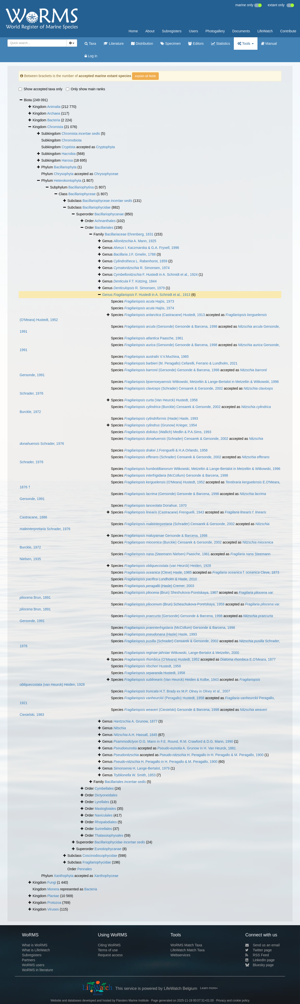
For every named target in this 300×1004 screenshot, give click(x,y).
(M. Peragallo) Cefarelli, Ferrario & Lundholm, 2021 (181, 363)
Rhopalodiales (106, 822)
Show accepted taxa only (40, 89)
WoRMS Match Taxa (186, 945)
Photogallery (215, 31)
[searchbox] (36, 43)
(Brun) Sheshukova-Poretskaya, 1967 (171, 592)
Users (193, 31)
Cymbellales (104, 788)
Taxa (90, 44)
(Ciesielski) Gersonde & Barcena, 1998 (171, 710)
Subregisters (172, 31)
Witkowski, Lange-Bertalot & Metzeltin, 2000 (181, 653)
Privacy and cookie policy (233, 1000)
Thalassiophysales (109, 835)
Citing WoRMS (109, 945)
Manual (269, 44)
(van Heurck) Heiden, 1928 (167, 566)
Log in (91, 56)
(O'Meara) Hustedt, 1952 (164, 482)
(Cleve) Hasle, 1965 (158, 572)
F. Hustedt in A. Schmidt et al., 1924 (155, 274)
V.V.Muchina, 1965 (156, 357)
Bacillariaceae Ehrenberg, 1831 (129, 234)
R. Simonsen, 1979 (139, 288)
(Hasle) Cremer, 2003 (159, 586)
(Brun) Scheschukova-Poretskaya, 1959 (174, 604)
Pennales (84, 869)
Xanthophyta (64, 876)
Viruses (53, 909)
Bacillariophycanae (109, 214)
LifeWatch (265, 31)
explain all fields (145, 76)
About (149, 31)
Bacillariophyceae (82, 194)
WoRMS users (33, 965)
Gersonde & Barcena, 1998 (165, 536)
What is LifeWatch (36, 950)
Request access (110, 955)
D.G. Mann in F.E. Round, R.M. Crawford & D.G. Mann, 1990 (173, 741)
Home (133, 31)
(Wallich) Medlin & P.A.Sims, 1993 (167, 432)
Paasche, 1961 (153, 338)
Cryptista (68, 147)
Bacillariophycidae (97, 207)
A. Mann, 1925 (134, 241)
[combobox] (37, 43)
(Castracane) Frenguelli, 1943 (164, 512)
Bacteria (53, 120)
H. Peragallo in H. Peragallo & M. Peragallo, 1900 (211, 755)
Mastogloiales (105, 809)
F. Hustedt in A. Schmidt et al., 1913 (151, 295)
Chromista (55, 127)
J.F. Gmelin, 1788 (134, 254)
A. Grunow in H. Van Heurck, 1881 (196, 748)
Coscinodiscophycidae (100, 856)
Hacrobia (69, 154)
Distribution (142, 44)
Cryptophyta (105, 147)
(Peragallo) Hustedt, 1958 (164, 698)
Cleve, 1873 (245, 572)
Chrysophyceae (106, 174)
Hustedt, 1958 (152, 666)
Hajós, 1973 (149, 301)
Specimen (170, 44)
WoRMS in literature (37, 970)
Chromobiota (72, 140)
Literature (113, 44)
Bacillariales (104, 227)
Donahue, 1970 (155, 505)
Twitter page (258, 950)
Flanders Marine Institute (132, 1000)
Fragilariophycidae (97, 862)
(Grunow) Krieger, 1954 (160, 425)
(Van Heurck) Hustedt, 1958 (161, 400)
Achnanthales (105, 221)
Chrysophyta (64, 174)
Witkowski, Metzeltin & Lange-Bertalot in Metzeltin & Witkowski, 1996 (201, 382)
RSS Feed (257, 955)
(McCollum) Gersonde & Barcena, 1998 (176, 475)
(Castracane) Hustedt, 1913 (164, 315)
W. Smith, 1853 (134, 775)
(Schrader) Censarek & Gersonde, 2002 (173, 388)
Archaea (53, 113)
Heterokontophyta (68, 181)
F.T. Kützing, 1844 (135, 281)
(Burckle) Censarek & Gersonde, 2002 (172, 407)
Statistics (220, 44)
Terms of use (108, 950)
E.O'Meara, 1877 (248, 659)
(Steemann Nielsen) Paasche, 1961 (167, 554)
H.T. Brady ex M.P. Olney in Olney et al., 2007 (177, 691)
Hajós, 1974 (149, 308)
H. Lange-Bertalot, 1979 (141, 768)
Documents (241, 31)
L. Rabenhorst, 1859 (140, 261)
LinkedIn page (260, 960)
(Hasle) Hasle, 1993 (161, 418)
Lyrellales (102, 802)
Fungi (51, 882)
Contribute (288, 31)
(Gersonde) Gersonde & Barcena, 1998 (170, 326)
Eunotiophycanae (108, 849)
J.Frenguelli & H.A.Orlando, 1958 (166, 450)
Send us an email (262, 945)
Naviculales (104, 815)
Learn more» (209, 988)
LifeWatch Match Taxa (187, 950)
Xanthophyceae (106, 876)
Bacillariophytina (81, 187)
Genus (107, 295)
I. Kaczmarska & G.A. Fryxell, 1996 (146, 248)
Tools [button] (246, 44)
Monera (53, 889)
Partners (28, 960)
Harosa (67, 160)
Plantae (53, 896)
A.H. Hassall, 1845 (135, 735)
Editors (195, 44)
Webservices (180, 955)
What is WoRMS (34, 945)
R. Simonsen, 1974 (141, 268)
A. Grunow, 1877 (135, 721)
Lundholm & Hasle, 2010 (160, 579)
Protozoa (54, 903)
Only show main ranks (85, 89)
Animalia (53, 107)
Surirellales (103, 829)
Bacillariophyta (65, 167)
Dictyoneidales (106, 795)
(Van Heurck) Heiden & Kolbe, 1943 (171, 680)
